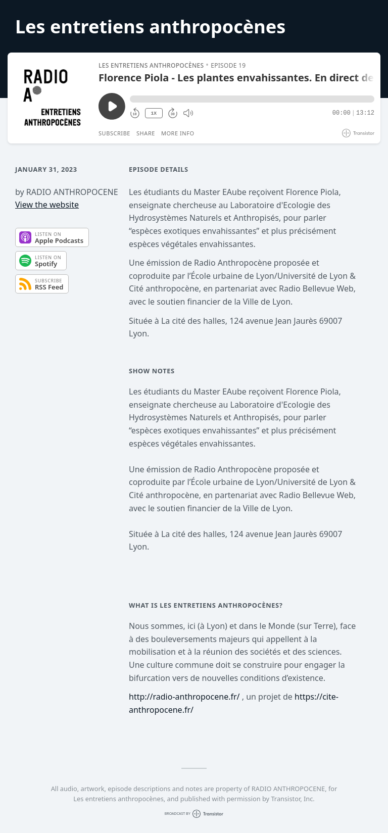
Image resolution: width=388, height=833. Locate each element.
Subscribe (114, 133)
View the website (47, 204)
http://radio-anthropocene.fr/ (184, 696)
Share (145, 133)
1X (154, 113)
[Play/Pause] (52, 98)
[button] (252, 99)
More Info (178, 133)
